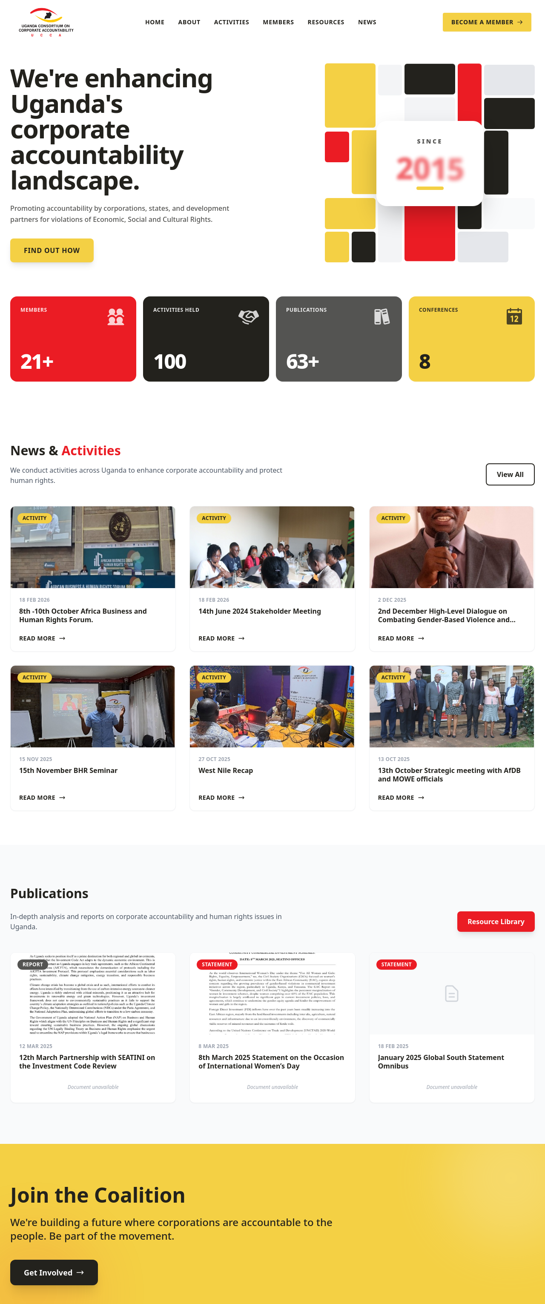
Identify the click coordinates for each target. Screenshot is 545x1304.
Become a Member (487, 22)
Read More (42, 638)
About (189, 22)
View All (510, 474)
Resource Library (496, 921)
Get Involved (54, 1272)
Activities (232, 22)
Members (278, 22)
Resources (326, 22)
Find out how (52, 250)
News (367, 22)
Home (155, 22)
